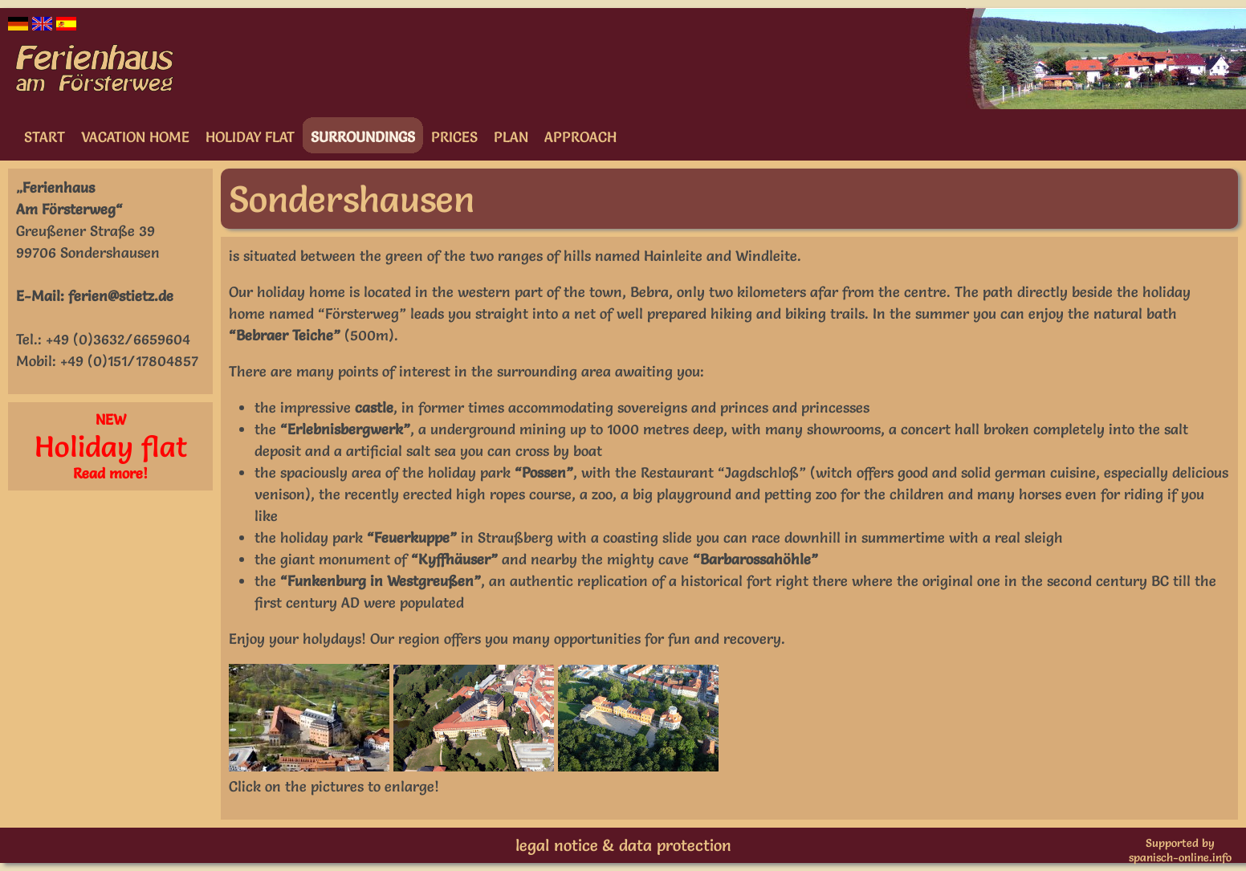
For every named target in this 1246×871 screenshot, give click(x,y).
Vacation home (135, 137)
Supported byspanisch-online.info (1180, 850)
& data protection (666, 845)
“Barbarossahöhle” (755, 559)
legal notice (556, 845)
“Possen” (544, 472)
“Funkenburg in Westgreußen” (380, 581)
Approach (580, 137)
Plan (511, 137)
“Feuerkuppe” (412, 537)
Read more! (110, 473)
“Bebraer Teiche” (284, 335)
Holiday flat (250, 137)
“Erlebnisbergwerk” (345, 429)
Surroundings (363, 137)
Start (44, 137)
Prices (454, 137)
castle (374, 407)
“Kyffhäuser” (454, 559)
